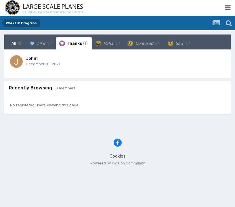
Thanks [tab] (73, 43)
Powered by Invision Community (117, 163)
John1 (32, 58)
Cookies (117, 156)
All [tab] (17, 43)
